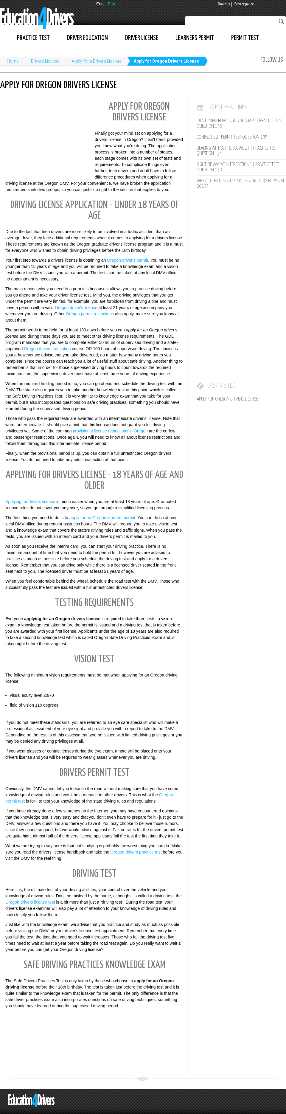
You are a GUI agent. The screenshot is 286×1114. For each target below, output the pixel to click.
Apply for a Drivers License (96, 61)
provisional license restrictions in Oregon (110, 431)
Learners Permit (194, 38)
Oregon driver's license (76, 307)
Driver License (141, 38)
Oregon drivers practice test (136, 852)
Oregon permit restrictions (90, 313)
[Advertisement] (44, 137)
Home (12, 61)
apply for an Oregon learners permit (102, 517)
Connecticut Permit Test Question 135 (232, 137)
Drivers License (45, 61)
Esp (111, 3)
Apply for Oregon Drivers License (166, 61)
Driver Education (87, 38)
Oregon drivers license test (30, 902)
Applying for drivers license (30, 501)
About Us (223, 4)
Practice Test (33, 38)
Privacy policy (244, 4)
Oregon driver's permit (127, 260)
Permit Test (245, 38)
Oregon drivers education (47, 348)
